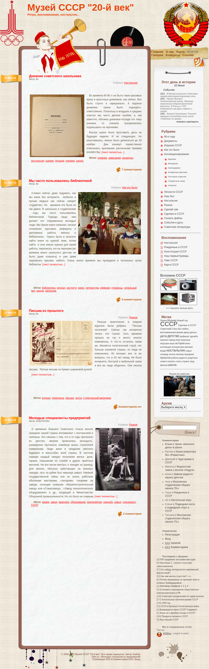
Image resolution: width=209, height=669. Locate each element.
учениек (70, 160)
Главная (157, 51)
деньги (193, 332)
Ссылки (188, 55)
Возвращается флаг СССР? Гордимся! (178, 610)
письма (69, 398)
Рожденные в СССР (175, 247)
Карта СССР (171, 264)
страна (185, 361)
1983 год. (166, 603)
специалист (129, 502)
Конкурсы (173, 55)
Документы (170, 141)
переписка (58, 398)
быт (180, 329)
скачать (171, 361)
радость (183, 358)
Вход (168, 538)
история (180, 343)
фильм (163, 365)
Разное (133, 317)
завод (54, 502)
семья (117, 502)
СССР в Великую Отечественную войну (180, 606)
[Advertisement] (80, 90)
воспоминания (168, 332)
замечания (114, 157)
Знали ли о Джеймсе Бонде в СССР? (178, 613)
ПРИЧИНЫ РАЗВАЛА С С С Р (174, 586)
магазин (188, 347)
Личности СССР (173, 191)
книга (81, 287)
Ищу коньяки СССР (169, 620)
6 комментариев (132, 299)
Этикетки (172, 185)
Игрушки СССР (173, 145)
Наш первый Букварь (176, 255)
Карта (180, 51)
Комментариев (176, 547)
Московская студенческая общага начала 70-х (177, 485)
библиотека (48, 287)
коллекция (165, 347)
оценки (49, 160)
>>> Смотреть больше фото (179, 308)
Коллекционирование (176, 154)
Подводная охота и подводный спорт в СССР (180, 507)
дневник (102, 157)
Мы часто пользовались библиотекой (60, 181)
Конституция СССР (175, 251)
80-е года (169, 136)
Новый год (182, 320)
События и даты (173, 222)
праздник (189, 354)
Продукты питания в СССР (175, 616)
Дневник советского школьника (55, 76)
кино (187, 343)
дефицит (184, 336)
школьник (50, 290)
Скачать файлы (173, 218)
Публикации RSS (101, 659)
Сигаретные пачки (176, 181)
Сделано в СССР (174, 213)
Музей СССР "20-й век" (80, 7)
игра (177, 339)
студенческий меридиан (97, 398)
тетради (59, 160)
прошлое (165, 357)
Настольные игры (181, 500)
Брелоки (172, 159)
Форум (192, 51)
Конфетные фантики (177, 172)
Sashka (136, 654)
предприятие (94, 502)
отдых (188, 350)
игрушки (164, 343)
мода (163, 350)
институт (72, 287)
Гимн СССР (171, 260)
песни (172, 354)
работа (174, 358)
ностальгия (37, 160)
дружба (194, 336)
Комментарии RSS (123, 659)
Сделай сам (171, 209)
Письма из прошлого (46, 310)
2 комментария (132, 513)
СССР (34, 505)
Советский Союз (168, 329)
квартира (64, 502)
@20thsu (167, 633)
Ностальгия (130, 82)
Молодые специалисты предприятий (60, 418)
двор (186, 332)
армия (45, 502)
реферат (105, 287)
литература (92, 287)
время (179, 332)
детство (173, 336)
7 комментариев (132, 169)
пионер (180, 354)
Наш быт (169, 196)
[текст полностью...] (113, 152)
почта (78, 398)
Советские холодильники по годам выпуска (183, 596)
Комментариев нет (130, 406)
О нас (170, 51)
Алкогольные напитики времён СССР (180, 599)
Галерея (157, 55)
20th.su (95, 656)
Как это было (129, 187)
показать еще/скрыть (187, 122)
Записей (172, 543)
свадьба (108, 502)
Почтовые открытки (177, 176)
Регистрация (172, 534)
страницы (117, 287)
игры (172, 343)
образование (78, 502)
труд (192, 361)
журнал (61, 287)
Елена (168, 444)
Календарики (174, 168)
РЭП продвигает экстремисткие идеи (177, 559)
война (185, 329)
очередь (164, 354)
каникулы (127, 157)
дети (163, 336)
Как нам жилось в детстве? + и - (176, 576)
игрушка (185, 340)
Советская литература (177, 227)
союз (178, 361)
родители (193, 358)
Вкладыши (173, 163)
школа (79, 160)
